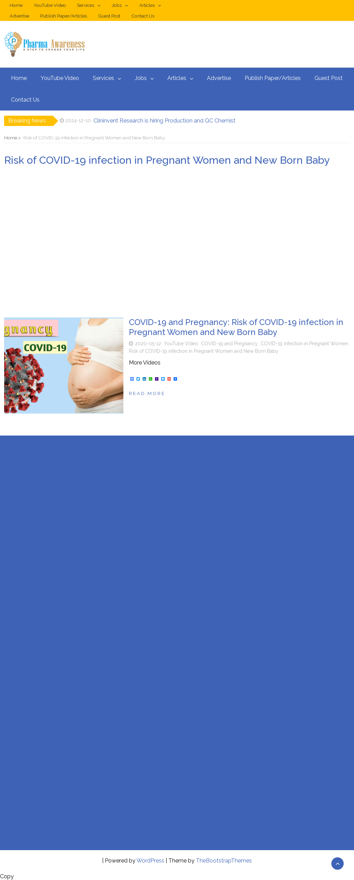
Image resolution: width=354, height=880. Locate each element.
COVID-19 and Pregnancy (229, 343)
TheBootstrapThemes (224, 860)
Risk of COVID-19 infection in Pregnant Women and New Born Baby (203, 351)
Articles (147, 5)
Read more (147, 393)
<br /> (44, 490)
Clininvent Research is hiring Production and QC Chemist (164, 120)
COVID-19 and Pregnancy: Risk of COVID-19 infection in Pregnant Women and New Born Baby (236, 327)
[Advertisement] (177, 242)
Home (16, 5)
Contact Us (142, 16)
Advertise (19, 16)
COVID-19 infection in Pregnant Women (304, 343)
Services (85, 5)
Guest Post (109, 16)
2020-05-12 (148, 343)
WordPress (150, 860)
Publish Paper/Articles (63, 16)
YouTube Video (50, 5)
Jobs (117, 5)
